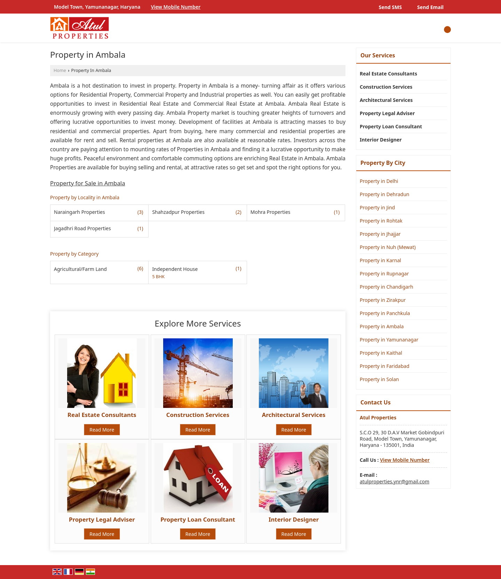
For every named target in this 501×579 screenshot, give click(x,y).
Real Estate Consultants (101, 415)
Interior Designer (294, 519)
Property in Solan (379, 379)
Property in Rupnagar (384, 273)
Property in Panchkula (385, 313)
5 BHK (158, 277)
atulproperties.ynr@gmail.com (394, 481)
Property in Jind (377, 207)
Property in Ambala (382, 326)
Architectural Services (294, 415)
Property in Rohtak (381, 220)
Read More (101, 429)
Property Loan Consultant (197, 519)
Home (60, 70)
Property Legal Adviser (102, 519)
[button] (176, 6)
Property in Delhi (379, 181)
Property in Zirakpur (383, 300)
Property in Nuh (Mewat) (388, 247)
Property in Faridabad (384, 366)
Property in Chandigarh (386, 286)
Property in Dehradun (384, 194)
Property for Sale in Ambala (87, 183)
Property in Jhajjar (380, 234)
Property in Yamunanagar (389, 339)
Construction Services (197, 415)
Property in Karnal (380, 260)
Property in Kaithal (381, 352)
